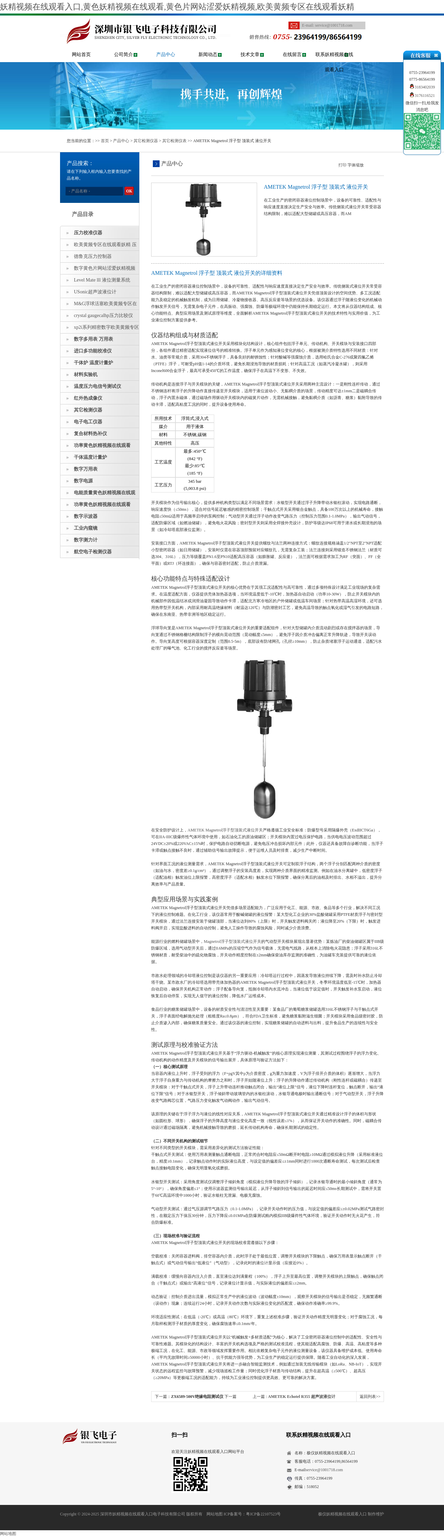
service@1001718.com (334, 25)
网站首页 (81, 54)
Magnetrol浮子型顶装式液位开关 (232, 941)
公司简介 (123, 54)
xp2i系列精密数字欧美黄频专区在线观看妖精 (99, 329)
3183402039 (422, 87)
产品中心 (165, 54)
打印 (342, 165)
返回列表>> (370, 1396)
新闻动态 (207, 54)
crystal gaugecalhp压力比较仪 (103, 315)
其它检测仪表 (174, 140)
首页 (105, 140)
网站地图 (214, 1514)
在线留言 (292, 54)
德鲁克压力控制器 (93, 256)
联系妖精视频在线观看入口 (334, 62)
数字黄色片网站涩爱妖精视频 (104, 268)
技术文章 (250, 54)
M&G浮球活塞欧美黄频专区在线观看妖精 (98, 305)
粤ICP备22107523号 (263, 1514)
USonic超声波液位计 (95, 291)
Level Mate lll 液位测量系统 (102, 280)
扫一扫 (179, 1435)
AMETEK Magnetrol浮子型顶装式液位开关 (225, 830)
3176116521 (422, 95)
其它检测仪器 (146, 140)
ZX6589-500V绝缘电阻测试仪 (197, 1396)
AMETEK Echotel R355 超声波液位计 (301, 1396)
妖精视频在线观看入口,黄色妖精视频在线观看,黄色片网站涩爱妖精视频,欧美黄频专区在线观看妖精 (177, 6)
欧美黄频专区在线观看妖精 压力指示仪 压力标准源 (98, 246)
